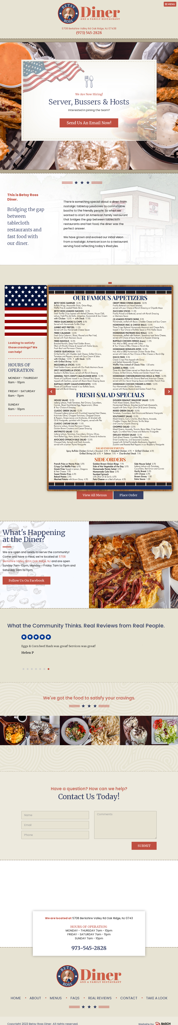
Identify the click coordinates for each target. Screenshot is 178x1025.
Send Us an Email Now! (89, 122)
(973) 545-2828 (89, 33)
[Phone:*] (55, 835)
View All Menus (95, 495)
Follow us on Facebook (26, 580)
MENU (170, 4)
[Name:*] (55, 815)
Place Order (128, 495)
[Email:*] (55, 825)
